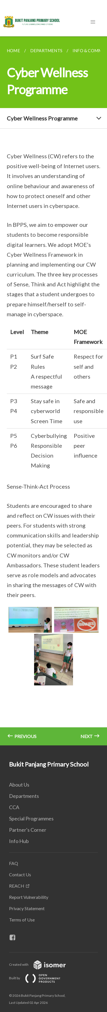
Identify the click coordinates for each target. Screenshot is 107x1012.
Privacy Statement (27, 908)
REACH (16, 885)
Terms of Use (22, 919)
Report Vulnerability (28, 897)
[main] (53, 390)
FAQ (13, 863)
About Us (19, 784)
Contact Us (20, 874)
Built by (39, 978)
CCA (14, 807)
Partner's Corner (27, 830)
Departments (24, 796)
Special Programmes (31, 818)
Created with (42, 964)
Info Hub (19, 841)
